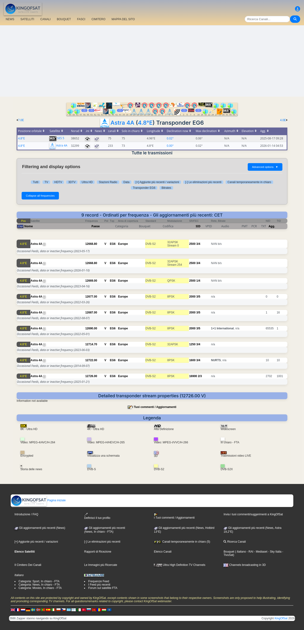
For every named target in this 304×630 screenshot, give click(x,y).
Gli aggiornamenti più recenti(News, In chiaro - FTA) (104, 529)
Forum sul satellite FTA (102, 588)
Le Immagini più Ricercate (100, 565)
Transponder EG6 (144, 187)
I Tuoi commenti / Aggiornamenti (154, 407)
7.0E (21, 120)
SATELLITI (27, 19)
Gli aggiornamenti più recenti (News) (39, 528)
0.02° (170, 138)
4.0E (283, 120)
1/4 (198, 280)
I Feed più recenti (99, 584)
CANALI (45, 19)
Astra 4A (122, 122)
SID (198, 226)
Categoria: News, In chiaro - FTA (39, 584)
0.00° (170, 146)
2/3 (200, 376)
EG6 (113, 244)
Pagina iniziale (38, 500)
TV (46, 182)
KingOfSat (281, 618)
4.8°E (145, 122)
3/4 (198, 244)
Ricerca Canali (234, 541)
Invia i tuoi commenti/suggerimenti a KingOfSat (253, 514)
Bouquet (228, 551)
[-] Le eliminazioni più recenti (203, 182)
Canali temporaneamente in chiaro (249, 182)
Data (126, 182)
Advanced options (265, 167)
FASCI (81, 19)
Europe (123, 244)
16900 (193, 376)
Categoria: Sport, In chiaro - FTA (39, 581)
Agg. (272, 226)
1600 (192, 360)
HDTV (58, 182)
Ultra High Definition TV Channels (179, 565)
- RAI (249, 551)
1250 (192, 344)
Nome (28, 226)
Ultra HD (87, 182)
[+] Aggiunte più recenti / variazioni (157, 182)
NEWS (10, 19)
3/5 (198, 296)
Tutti (35, 182)
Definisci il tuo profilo (97, 516)
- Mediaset (260, 551)
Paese (95, 226)
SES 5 (60, 138)
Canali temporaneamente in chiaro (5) (182, 541)
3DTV (72, 182)
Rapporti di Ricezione (97, 551)
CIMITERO (98, 19)
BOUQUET (64, 19)
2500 (192, 244)
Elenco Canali (162, 551)
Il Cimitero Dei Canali (27, 565)
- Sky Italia (274, 551)
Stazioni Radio (108, 182)
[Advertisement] (152, 61)
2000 (192, 296)
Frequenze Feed (98, 581)
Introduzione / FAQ (26, 514)
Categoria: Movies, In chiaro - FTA (40, 588)
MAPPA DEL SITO (123, 19)
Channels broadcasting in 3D (244, 565)
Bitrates (166, 187)
